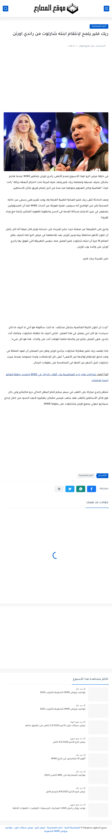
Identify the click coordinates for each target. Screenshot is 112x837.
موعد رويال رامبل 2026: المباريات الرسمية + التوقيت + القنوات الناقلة (49, 808)
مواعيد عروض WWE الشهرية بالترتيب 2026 (62, 692)
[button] (91, 489)
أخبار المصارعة (99, 26)
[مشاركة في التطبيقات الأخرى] (59, 489)
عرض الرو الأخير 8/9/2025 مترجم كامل (65, 792)
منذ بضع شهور (76, 738)
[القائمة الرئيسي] (106, 8)
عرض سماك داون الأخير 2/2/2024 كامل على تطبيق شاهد (55, 725)
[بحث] (5, 8)
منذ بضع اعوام (76, 722)
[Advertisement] (56, 84)
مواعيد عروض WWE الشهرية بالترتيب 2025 (62, 709)
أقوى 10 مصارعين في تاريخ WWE (68, 759)
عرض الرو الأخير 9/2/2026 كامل (69, 742)
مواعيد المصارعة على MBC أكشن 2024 (64, 775)
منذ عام (79, 689)
